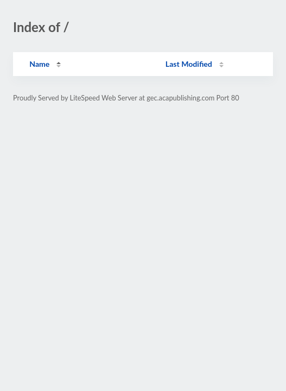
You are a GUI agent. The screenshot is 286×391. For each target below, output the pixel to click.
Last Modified (189, 63)
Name (39, 63)
